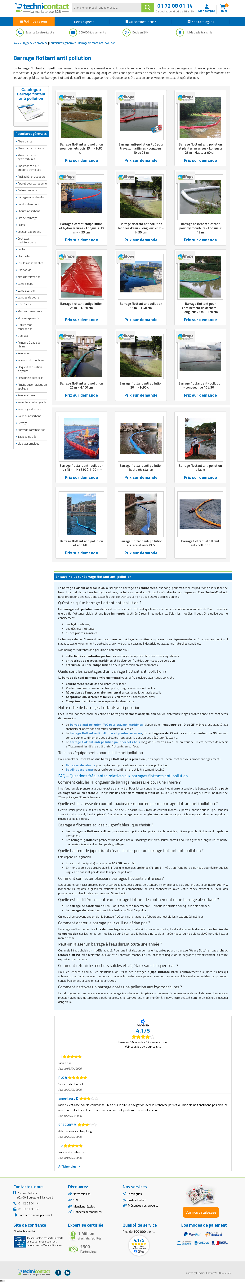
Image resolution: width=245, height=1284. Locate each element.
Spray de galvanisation (31, 429)
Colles (21, 224)
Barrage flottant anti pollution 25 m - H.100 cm (81, 386)
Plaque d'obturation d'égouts (30, 369)
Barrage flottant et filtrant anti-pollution (200, 544)
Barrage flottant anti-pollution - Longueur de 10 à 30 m (200, 386)
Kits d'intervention (29, 276)
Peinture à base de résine (29, 344)
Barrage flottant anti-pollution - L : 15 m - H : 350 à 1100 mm (81, 468)
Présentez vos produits (143, 1207)
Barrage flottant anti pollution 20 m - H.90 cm (141, 386)
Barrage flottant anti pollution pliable (200, 468)
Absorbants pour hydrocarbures (28, 157)
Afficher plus (69, 1167)
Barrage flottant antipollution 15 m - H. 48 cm (141, 306)
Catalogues (134, 1195)
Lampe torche (26, 290)
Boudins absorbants (80, 770)
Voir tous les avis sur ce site (143, 1047)
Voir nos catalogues (200, 1213)
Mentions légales (84, 1208)
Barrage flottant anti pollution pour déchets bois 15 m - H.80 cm (81, 148)
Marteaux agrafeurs (30, 311)
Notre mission (82, 1195)
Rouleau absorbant (29, 416)
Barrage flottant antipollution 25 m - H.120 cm (81, 306)
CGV (75, 1201)
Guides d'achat (136, 1201)
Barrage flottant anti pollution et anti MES (81, 544)
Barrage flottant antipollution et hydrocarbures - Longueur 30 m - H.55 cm (81, 228)
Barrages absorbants (31, 197)
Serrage (22, 422)
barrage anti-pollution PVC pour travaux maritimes (106, 725)
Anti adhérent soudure (32, 176)
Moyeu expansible (29, 318)
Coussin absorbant (29, 231)
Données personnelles (87, 1214)
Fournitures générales (62, 43)
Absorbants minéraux (31, 148)
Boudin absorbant (29, 204)
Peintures (24, 353)
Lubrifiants (24, 304)
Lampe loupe (25, 283)
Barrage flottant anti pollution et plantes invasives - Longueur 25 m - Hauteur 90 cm (200, 148)
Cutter (22, 249)
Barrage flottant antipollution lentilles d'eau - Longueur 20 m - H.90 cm (141, 228)
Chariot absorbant (29, 211)
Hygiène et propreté (35, 43)
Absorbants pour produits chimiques (29, 167)
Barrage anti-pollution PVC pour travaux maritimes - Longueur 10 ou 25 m (140, 148)
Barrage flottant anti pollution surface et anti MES (141, 544)
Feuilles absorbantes (30, 263)
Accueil (17, 43)
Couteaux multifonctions (27, 240)
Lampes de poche (28, 297)
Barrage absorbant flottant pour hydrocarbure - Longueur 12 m (200, 228)
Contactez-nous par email (35, 1216)
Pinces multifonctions (31, 360)
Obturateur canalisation (25, 327)
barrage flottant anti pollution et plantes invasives (106, 734)
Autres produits (27, 190)
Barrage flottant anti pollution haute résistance (141, 468)
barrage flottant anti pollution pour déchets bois (105, 743)
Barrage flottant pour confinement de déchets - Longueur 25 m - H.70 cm (200, 308)
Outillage (23, 335)
